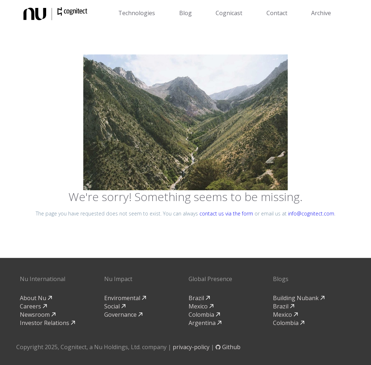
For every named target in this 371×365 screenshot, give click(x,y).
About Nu (36, 298)
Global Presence (210, 278)
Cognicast (229, 13)
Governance (123, 315)
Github (228, 347)
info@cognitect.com (311, 213)
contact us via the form (226, 213)
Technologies (136, 13)
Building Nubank (298, 298)
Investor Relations (47, 323)
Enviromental (125, 298)
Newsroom (38, 315)
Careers (33, 306)
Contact (276, 13)
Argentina (205, 323)
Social (114, 306)
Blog (185, 13)
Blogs (280, 278)
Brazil (199, 298)
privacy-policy (191, 347)
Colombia (204, 315)
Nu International (42, 278)
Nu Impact (118, 278)
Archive (321, 13)
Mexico (201, 306)
